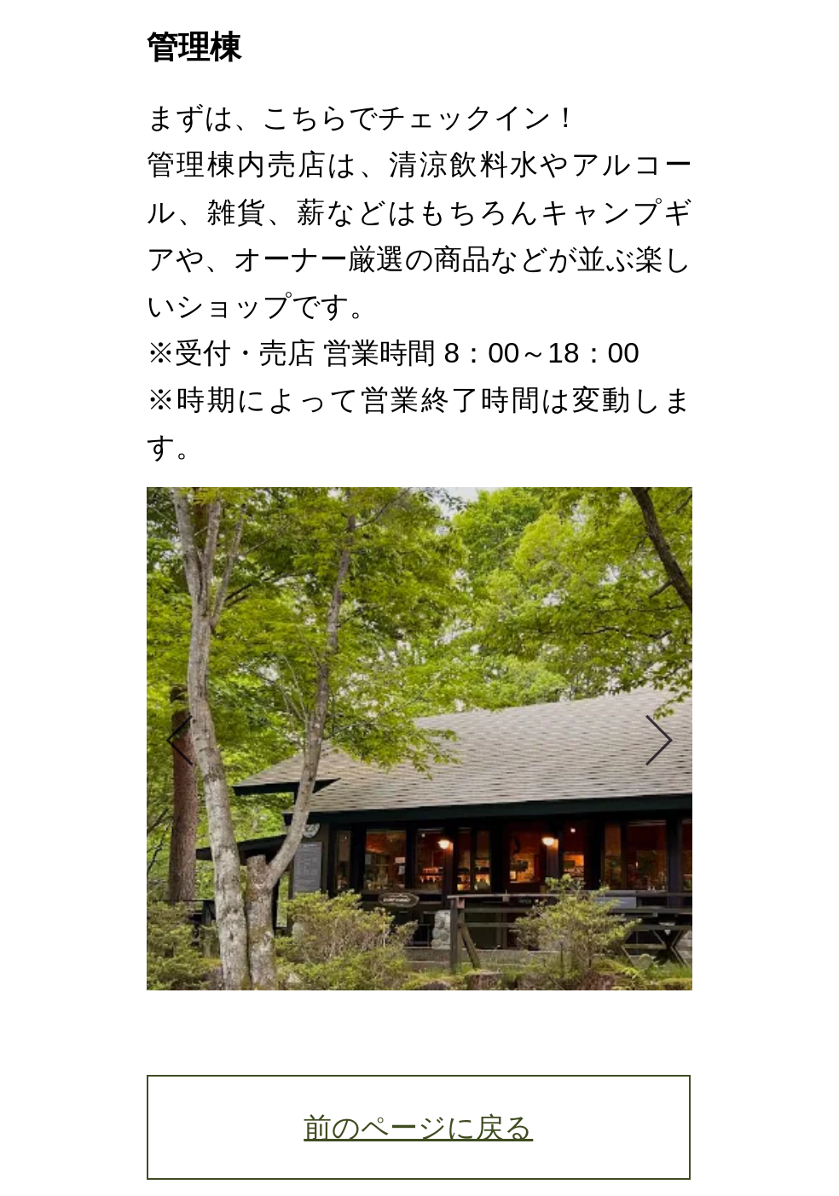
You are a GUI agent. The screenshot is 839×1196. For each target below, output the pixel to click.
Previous (188, 739)
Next (650, 739)
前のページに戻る (418, 1127)
